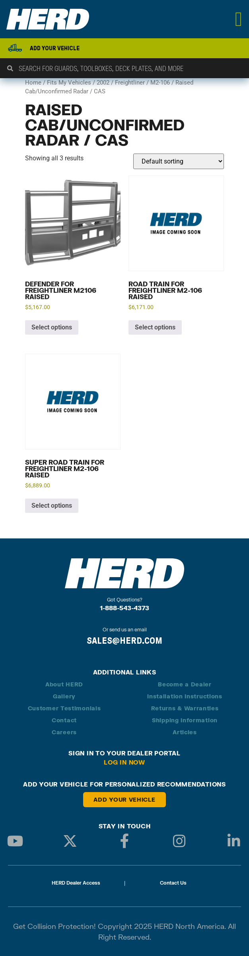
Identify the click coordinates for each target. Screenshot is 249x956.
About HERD (64, 684)
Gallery (64, 696)
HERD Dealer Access (76, 883)
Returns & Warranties (185, 708)
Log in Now (124, 762)
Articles (185, 732)
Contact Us (173, 883)
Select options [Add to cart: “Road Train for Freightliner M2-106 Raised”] (155, 327)
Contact (64, 720)
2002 (103, 82)
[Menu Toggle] (239, 19)
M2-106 (160, 82)
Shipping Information (185, 720)
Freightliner (130, 82)
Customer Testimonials (64, 708)
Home (33, 82)
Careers (64, 732)
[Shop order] (178, 161)
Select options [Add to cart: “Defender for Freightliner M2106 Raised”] (51, 327)
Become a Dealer (185, 684)
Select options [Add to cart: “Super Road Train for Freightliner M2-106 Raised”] (51, 505)
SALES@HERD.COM (124, 640)
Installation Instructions (184, 696)
